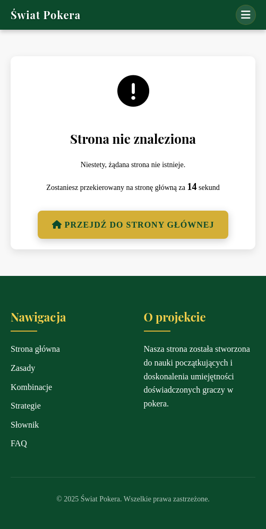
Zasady (23, 367)
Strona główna (35, 348)
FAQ (19, 443)
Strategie (26, 405)
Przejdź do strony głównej (133, 224)
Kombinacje (31, 387)
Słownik (25, 424)
